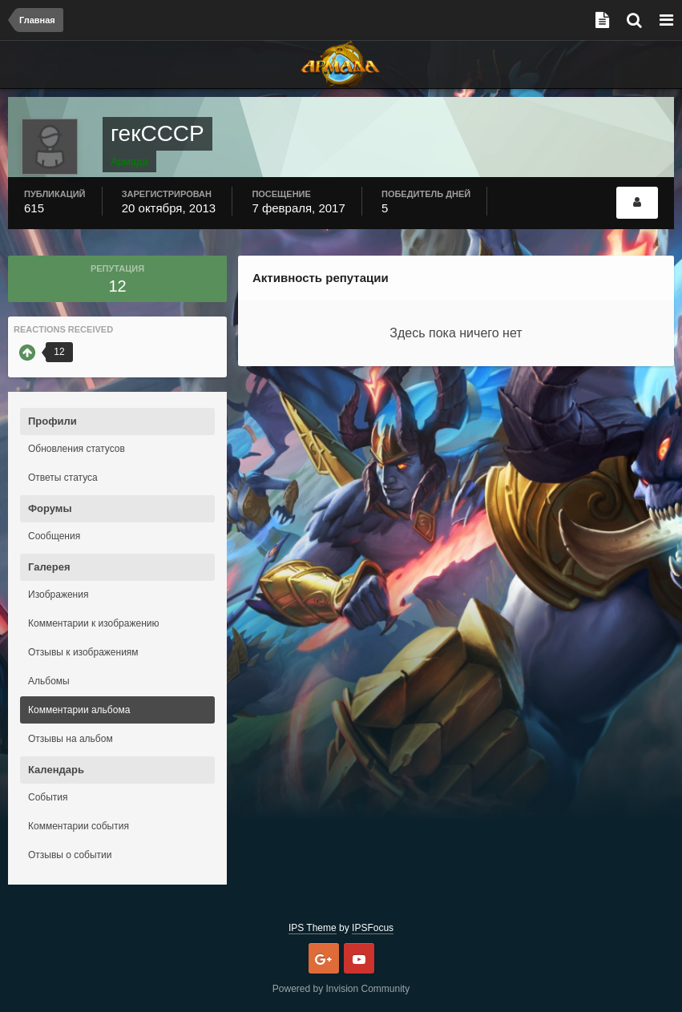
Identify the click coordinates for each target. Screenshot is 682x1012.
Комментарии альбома (79, 710)
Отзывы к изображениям (83, 652)
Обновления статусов (76, 448)
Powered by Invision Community (341, 988)
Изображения (58, 594)
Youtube (359, 958)
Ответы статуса (63, 477)
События (48, 797)
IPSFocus (372, 927)
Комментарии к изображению (93, 623)
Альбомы (49, 681)
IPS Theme (313, 927)
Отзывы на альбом (70, 738)
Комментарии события (78, 826)
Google (324, 958)
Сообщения (54, 536)
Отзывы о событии (70, 855)
